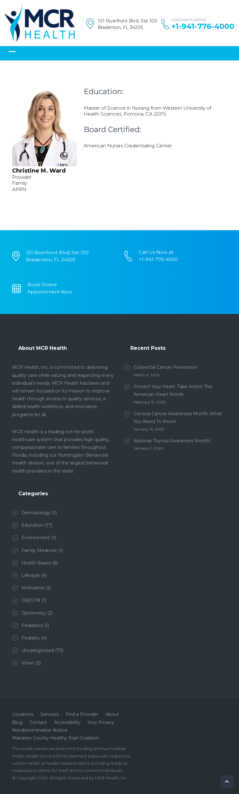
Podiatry (30, 638)
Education (32, 525)
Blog (17, 722)
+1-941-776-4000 (202, 26)
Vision (27, 663)
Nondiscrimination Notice (40, 730)
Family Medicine (39, 550)
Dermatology (36, 513)
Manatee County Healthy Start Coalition (55, 738)
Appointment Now (49, 292)
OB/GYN (30, 600)
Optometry (33, 613)
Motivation (33, 588)
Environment (35, 537)
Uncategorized (37, 650)
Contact (38, 722)
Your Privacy (100, 722)
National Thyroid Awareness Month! (172, 441)
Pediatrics (32, 625)
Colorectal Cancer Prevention (165, 367)
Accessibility (67, 722)
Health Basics (36, 563)
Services (49, 714)
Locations (22, 714)
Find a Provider (82, 714)
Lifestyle (30, 575)
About (112, 714)
